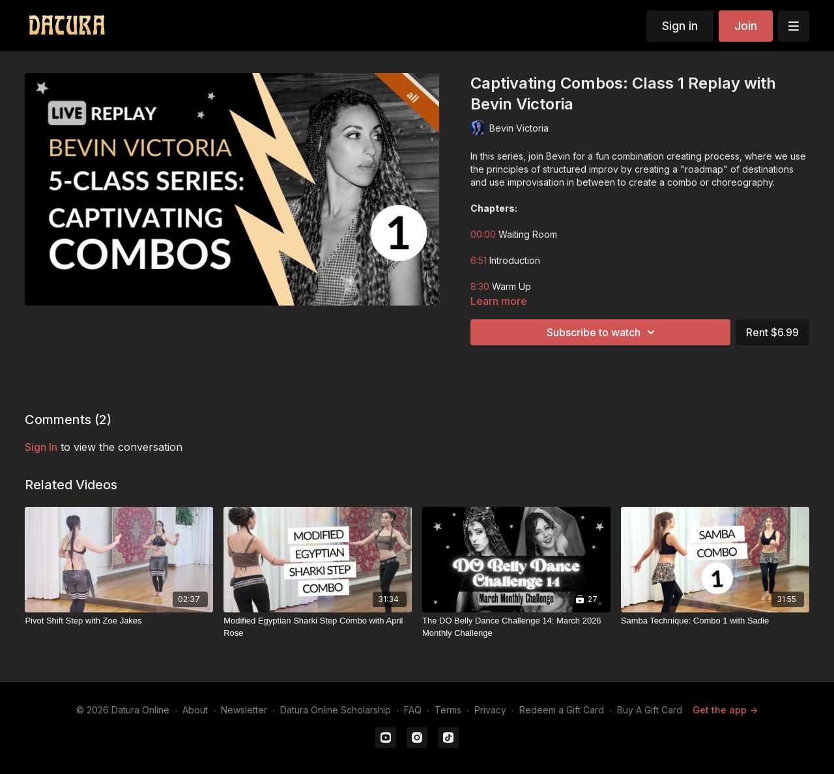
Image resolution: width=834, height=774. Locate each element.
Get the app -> (725, 709)
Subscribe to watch (603, 332)
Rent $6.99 (772, 332)
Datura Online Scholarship (335, 709)
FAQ (413, 709)
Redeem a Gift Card (561, 709)
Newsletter (244, 709)
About (195, 709)
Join (745, 26)
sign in (41, 446)
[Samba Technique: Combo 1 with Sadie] (715, 620)
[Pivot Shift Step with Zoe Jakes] (119, 620)
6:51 (478, 260)
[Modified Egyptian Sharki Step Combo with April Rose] (317, 627)
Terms (448, 709)
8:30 (479, 286)
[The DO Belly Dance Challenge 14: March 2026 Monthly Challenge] (516, 627)
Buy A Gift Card (649, 709)
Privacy (490, 709)
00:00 (483, 234)
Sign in (680, 26)
